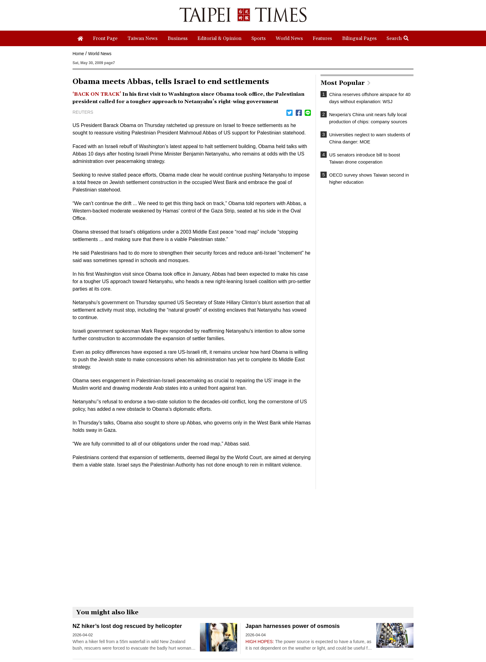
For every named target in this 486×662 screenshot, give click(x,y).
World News (99, 53)
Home (78, 53)
